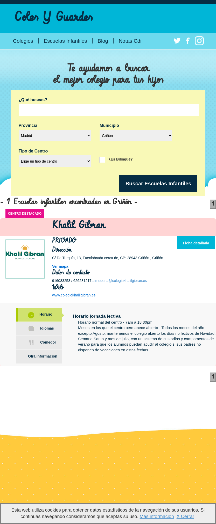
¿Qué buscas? (33, 100)
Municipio (109, 125)
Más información (157, 516)
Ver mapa (60, 266)
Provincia (28, 125)
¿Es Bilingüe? (120, 159)
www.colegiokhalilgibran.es (73, 295)
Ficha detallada (196, 243)
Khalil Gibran (78, 225)
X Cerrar (185, 516)
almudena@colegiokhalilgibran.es (120, 281)
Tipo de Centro (33, 151)
